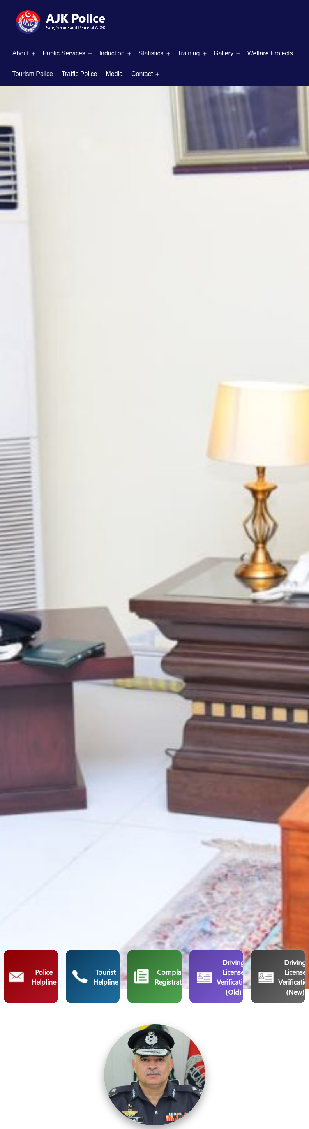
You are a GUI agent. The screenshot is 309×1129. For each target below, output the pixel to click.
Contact (142, 73)
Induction (112, 53)
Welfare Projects (270, 53)
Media (114, 73)
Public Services (63, 53)
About (20, 53)
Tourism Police (32, 73)
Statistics (150, 53)
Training (188, 53)
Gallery (223, 53)
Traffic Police (79, 73)
